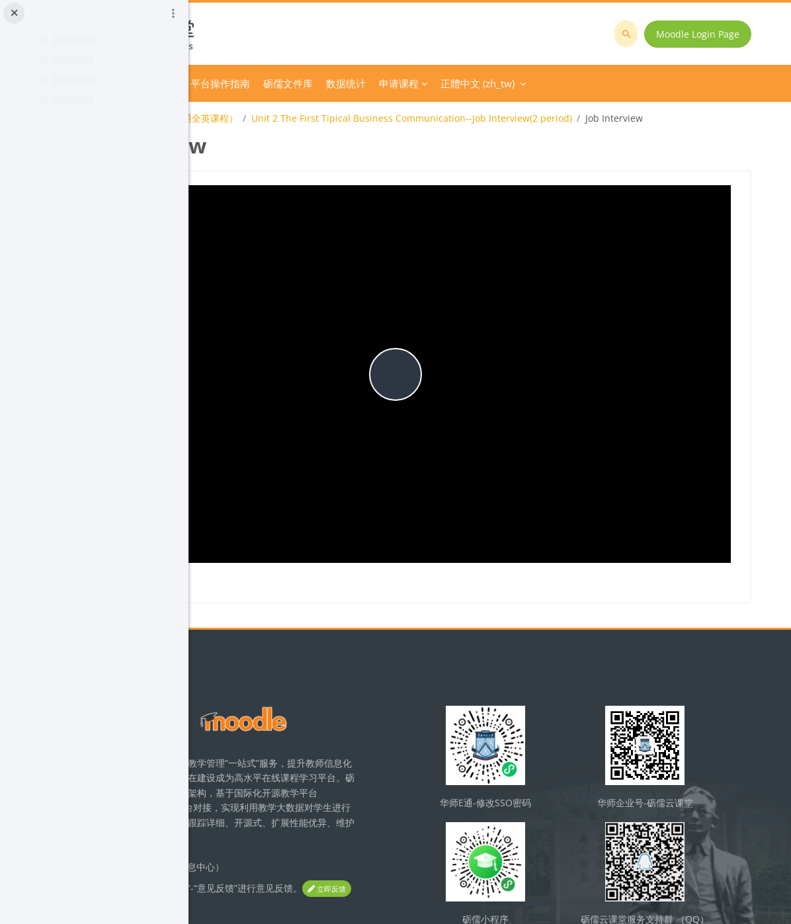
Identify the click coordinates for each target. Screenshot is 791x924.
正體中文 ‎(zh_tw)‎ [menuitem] (657, 83)
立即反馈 (280, 826)
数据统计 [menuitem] (525, 83)
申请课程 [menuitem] (578, 83)
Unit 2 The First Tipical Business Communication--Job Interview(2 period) (591, 118)
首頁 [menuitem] (250, 83)
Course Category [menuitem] (310, 83)
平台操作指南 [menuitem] (399, 83)
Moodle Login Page (707, 34)
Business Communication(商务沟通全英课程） (318, 118)
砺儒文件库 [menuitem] (467, 83)
